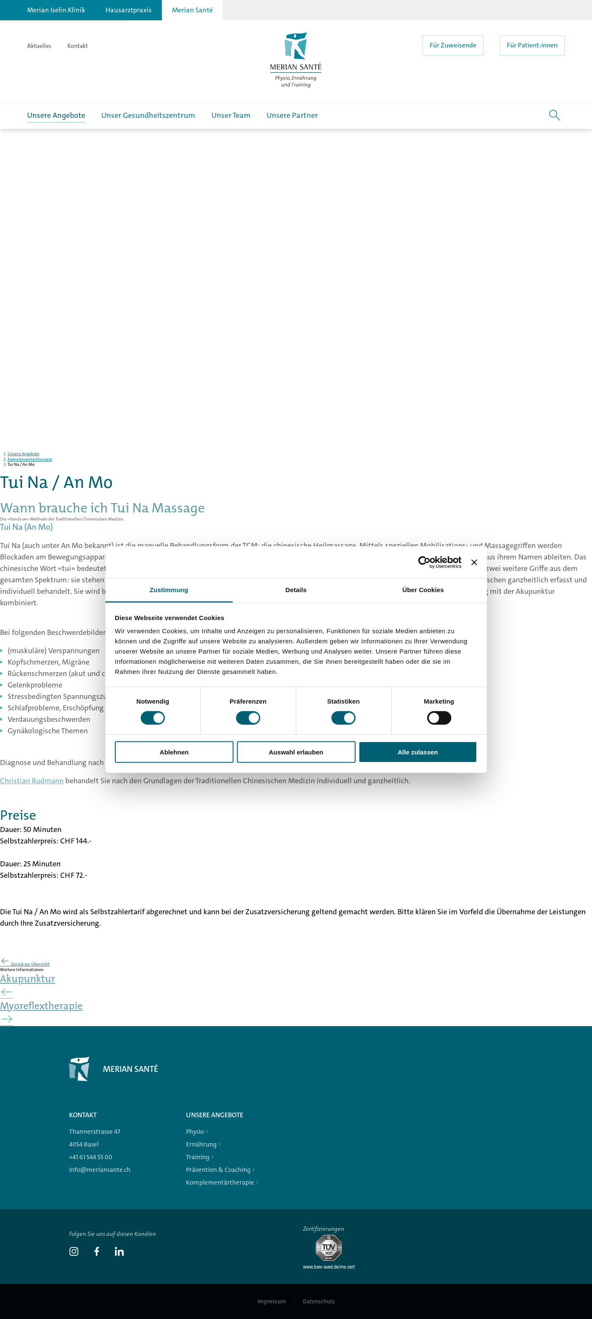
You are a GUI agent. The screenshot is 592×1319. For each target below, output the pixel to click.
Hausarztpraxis (129, 10)
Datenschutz (319, 1301)
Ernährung (201, 1144)
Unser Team (230, 115)
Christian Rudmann (32, 790)
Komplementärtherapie (220, 1182)
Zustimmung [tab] (169, 589)
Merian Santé (192, 10)
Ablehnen (174, 752)
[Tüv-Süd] (332, 1267)
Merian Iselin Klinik (56, 10)
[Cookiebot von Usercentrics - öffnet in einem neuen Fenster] (424, 562)
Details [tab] (296, 589)
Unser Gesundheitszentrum (148, 115)
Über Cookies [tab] (423, 589)
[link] (73, 1252)
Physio (195, 1131)
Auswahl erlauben (296, 752)
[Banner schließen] (474, 562)
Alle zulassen (417, 752)
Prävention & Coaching (218, 1170)
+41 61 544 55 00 (90, 1157)
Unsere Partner (292, 115)
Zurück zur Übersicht (25, 964)
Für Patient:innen (532, 45)
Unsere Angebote (56, 115)
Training (197, 1157)
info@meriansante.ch (100, 1170)
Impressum (272, 1301)
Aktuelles (39, 46)
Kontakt (77, 46)
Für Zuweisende (453, 45)
